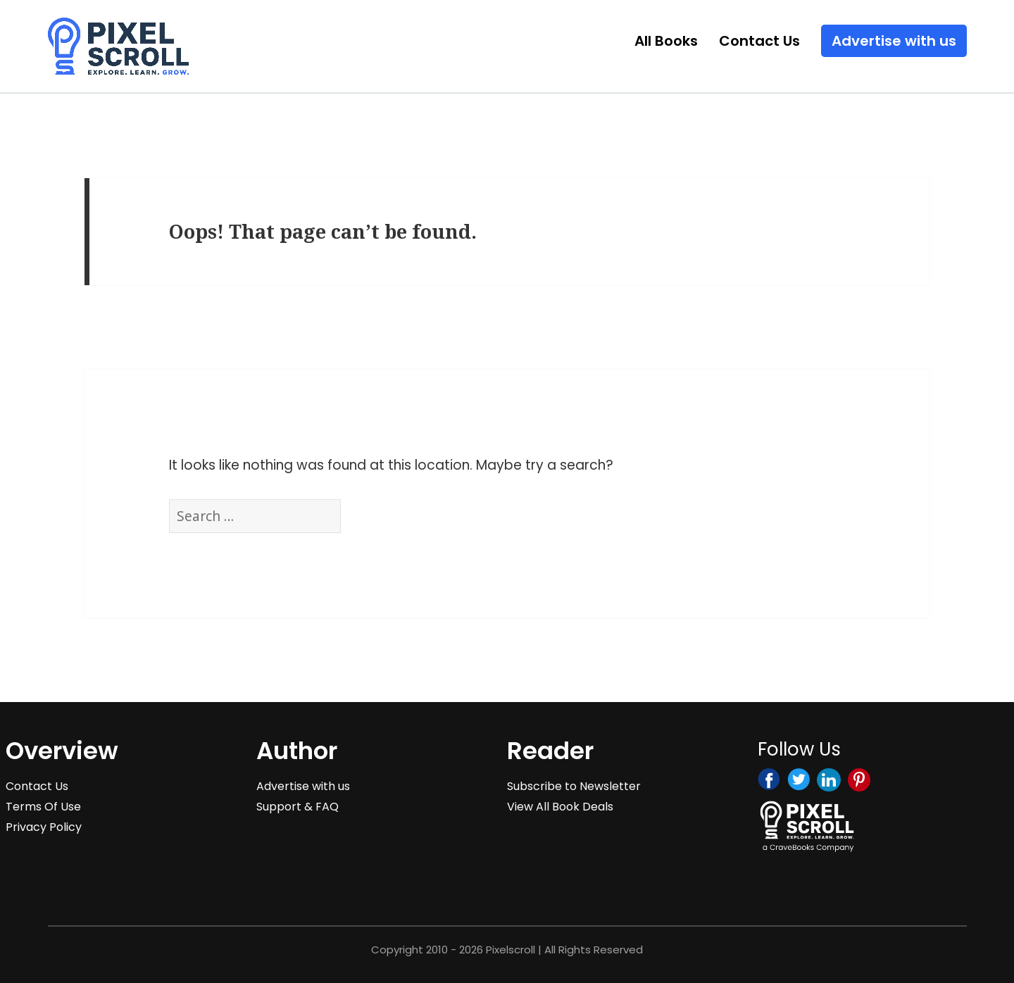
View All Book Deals (560, 807)
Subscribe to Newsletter (574, 786)
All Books (666, 41)
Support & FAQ (297, 807)
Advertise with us (894, 41)
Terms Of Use (43, 807)
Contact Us (759, 41)
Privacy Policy (44, 827)
